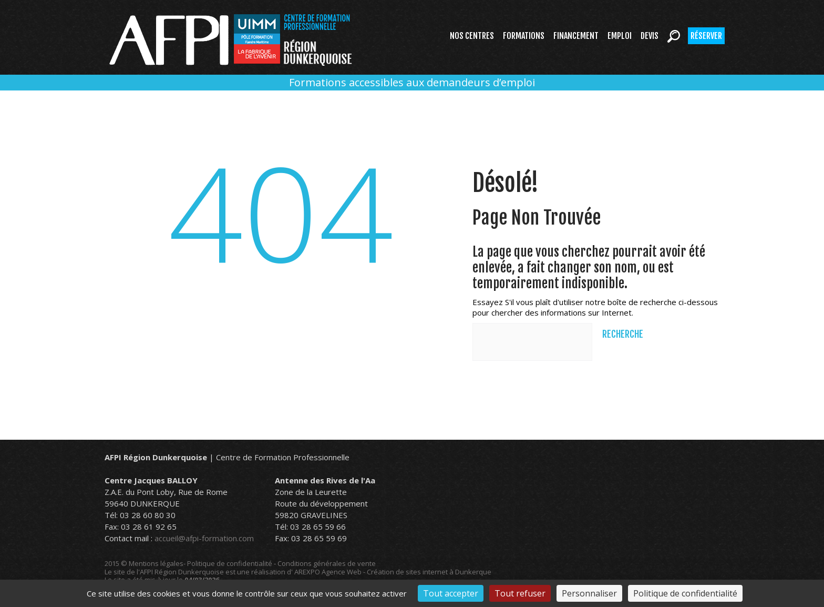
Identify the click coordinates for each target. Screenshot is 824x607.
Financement (576, 36)
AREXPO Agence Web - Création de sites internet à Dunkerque (392, 571)
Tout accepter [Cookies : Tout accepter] (450, 593)
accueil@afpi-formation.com (204, 538)
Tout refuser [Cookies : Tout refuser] (520, 593)
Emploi (619, 36)
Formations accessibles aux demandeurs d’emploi (412, 82)
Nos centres (472, 36)
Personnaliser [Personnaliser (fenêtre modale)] (589, 593)
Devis (649, 36)
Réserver (706, 36)
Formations (523, 36)
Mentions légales (156, 563)
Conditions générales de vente (326, 563)
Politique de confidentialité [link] (685, 593)
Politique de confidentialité (230, 563)
